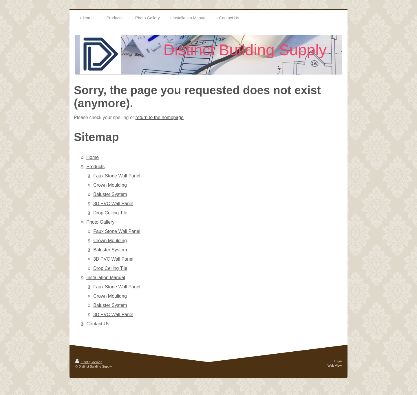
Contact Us (97, 323)
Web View (335, 365)
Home (92, 157)
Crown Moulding (110, 185)
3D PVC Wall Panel (113, 203)
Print (82, 362)
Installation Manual (105, 277)
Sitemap (96, 362)
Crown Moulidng (110, 296)
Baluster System (110, 194)
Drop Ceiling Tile (110, 212)
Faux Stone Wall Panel (116, 175)
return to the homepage (160, 117)
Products (95, 166)
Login (338, 361)
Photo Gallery (100, 222)
